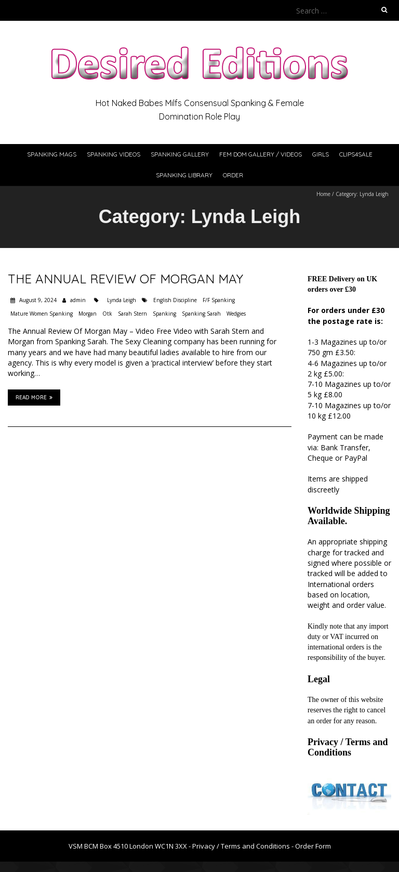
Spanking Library (184, 175)
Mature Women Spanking (41, 313)
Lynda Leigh (121, 300)
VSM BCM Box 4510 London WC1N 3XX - (130, 846)
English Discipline (175, 300)
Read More (34, 397)
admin (78, 300)
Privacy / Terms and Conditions (348, 747)
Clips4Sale (356, 154)
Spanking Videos (113, 154)
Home (323, 194)
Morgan (87, 313)
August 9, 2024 (37, 300)
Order (233, 175)
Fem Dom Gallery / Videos (260, 154)
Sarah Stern (132, 313)
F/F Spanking (219, 300)
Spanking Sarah (201, 313)
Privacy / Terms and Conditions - (243, 846)
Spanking (164, 313)
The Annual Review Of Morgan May (125, 279)
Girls (320, 154)
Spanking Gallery (180, 154)
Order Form (313, 846)
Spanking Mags (51, 154)
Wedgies (236, 313)
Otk (107, 313)
